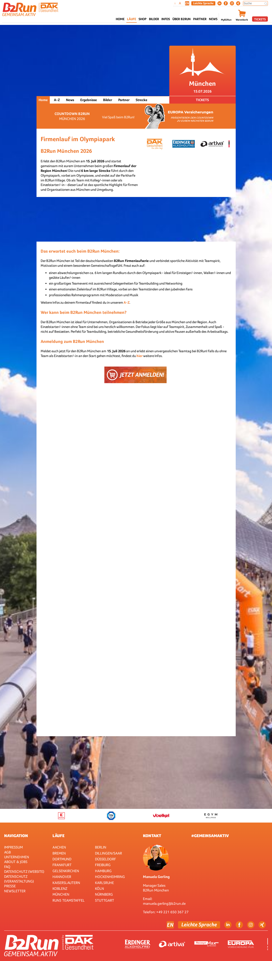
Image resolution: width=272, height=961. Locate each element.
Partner (123, 100)
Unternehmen (16, 857)
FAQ (7, 866)
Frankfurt (62, 865)
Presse (10, 886)
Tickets (260, 19)
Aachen (59, 847)
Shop (142, 19)
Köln (99, 888)
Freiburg (103, 865)
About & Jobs (15, 862)
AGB (7, 852)
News (213, 19)
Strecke (141, 100)
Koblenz (59, 888)
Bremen (59, 853)
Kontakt (152, 835)
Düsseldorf (105, 859)
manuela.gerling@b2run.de (164, 903)
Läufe (58, 835)
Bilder (154, 19)
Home (120, 19)
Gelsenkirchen (65, 871)
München (60, 894)
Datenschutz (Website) (24, 871)
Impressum (13, 847)
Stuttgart (104, 900)
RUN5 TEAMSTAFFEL (68, 900)
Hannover (61, 876)
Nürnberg (104, 894)
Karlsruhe (104, 882)
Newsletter (15, 891)
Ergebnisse (88, 100)
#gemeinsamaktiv (210, 835)
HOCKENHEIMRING (110, 876)
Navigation (16, 835)
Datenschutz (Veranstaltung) (19, 878)
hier (140, 356)
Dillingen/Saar (108, 853)
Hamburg (103, 871)
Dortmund (61, 859)
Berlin (100, 847)
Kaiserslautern (66, 882)
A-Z (57, 100)
